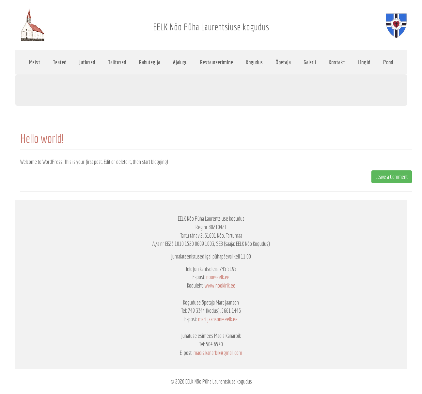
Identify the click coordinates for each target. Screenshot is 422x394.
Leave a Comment (392, 176)
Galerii (310, 62)
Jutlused (87, 62)
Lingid (364, 62)
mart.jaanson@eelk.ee (218, 319)
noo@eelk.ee (217, 277)
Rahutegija (149, 62)
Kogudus (254, 62)
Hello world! (42, 138)
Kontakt (337, 62)
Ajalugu (180, 62)
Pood (388, 62)
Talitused (117, 62)
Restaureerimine (216, 62)
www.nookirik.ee (220, 285)
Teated (60, 62)
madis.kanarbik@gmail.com (218, 352)
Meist (34, 62)
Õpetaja (283, 62)
